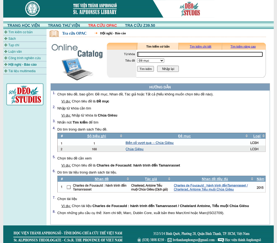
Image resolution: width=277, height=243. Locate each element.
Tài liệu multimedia (21, 71)
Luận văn (15, 52)
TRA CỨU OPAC (102, 25)
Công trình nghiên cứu (24, 58)
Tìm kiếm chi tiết (200, 46)
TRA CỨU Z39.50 (140, 25)
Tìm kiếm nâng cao (243, 46)
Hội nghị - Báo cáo (22, 64)
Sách (12, 39)
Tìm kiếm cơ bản (20, 32)
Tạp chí (13, 45)
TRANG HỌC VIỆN (23, 25)
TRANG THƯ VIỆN (64, 25)
